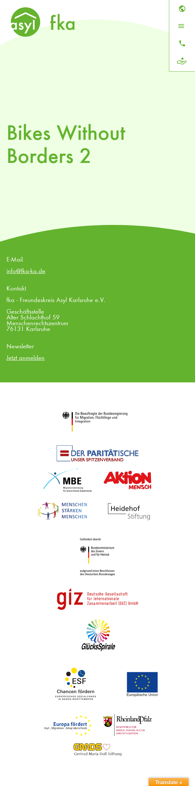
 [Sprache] (182, 9)
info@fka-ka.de (25, 271)
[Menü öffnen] (181, 26)
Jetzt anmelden (25, 358)
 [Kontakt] (182, 43)
